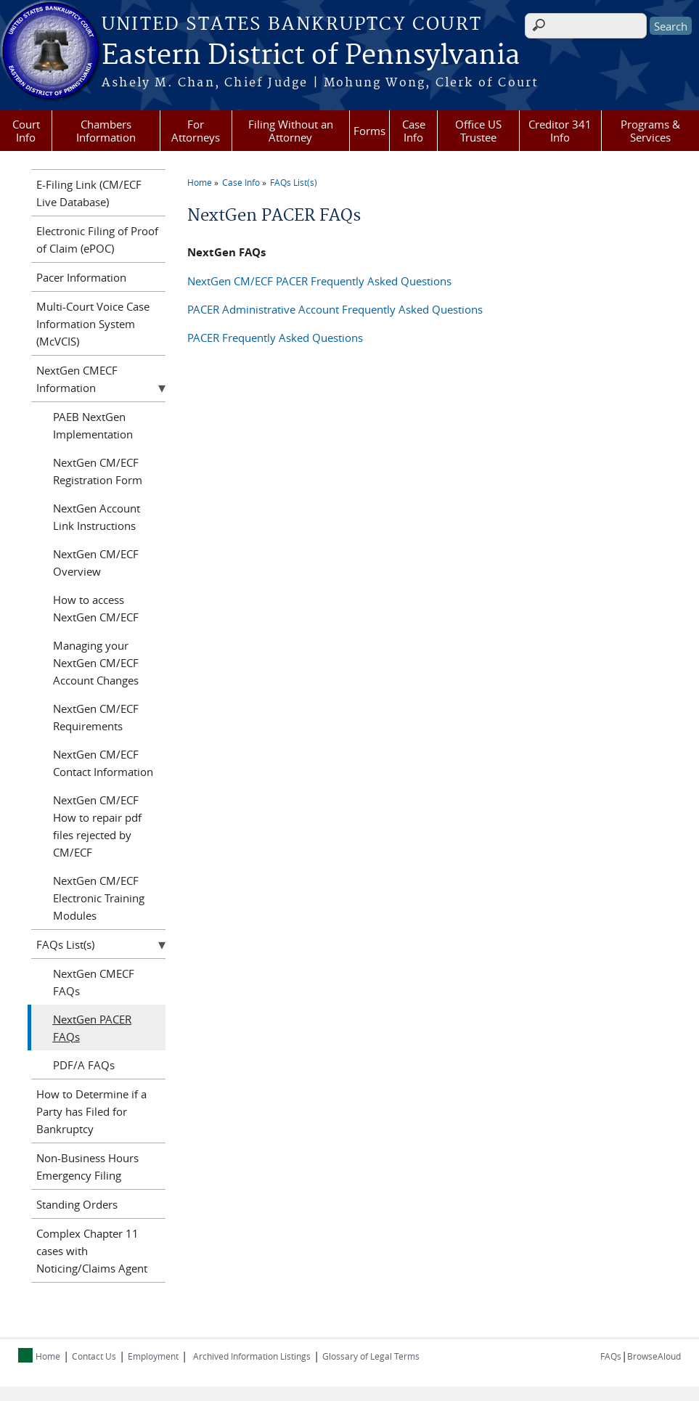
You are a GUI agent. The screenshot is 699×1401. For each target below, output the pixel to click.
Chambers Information (106, 130)
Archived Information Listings (252, 1356)
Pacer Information (81, 277)
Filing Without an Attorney (290, 130)
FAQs (610, 1356)
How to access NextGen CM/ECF (96, 608)
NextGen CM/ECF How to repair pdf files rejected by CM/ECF (97, 826)
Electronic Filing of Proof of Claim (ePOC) (97, 240)
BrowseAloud (654, 1356)
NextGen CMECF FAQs (93, 982)
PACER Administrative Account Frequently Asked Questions (335, 309)
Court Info (26, 130)
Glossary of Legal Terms (371, 1356)
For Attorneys (195, 130)
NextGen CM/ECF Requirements (96, 717)
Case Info (413, 130)
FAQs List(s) (293, 182)
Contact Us (94, 1356)
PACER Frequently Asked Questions (275, 337)
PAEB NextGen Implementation (93, 425)
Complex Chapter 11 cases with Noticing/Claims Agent (91, 1250)
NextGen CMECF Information (77, 379)
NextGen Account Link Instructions (96, 517)
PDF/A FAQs (84, 1065)
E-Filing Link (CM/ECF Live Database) (89, 193)
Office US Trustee (478, 130)
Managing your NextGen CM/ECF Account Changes (96, 662)
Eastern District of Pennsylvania (311, 56)
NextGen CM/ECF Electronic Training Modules (98, 898)
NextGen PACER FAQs (92, 1028)
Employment (153, 1356)
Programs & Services (650, 130)
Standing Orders (77, 1204)
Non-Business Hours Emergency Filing (87, 1167)
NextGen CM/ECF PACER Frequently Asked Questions (319, 281)
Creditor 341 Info (560, 130)
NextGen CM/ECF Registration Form (97, 471)
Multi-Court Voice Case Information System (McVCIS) (93, 323)
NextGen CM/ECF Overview (96, 563)
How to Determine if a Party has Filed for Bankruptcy (91, 1111)
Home (199, 182)
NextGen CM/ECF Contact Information (103, 763)
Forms (369, 130)
